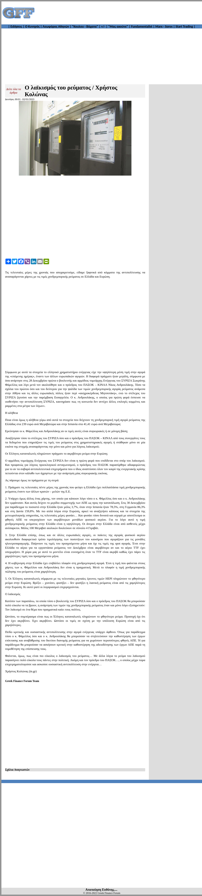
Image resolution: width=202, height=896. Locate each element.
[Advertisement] (118, 13)
